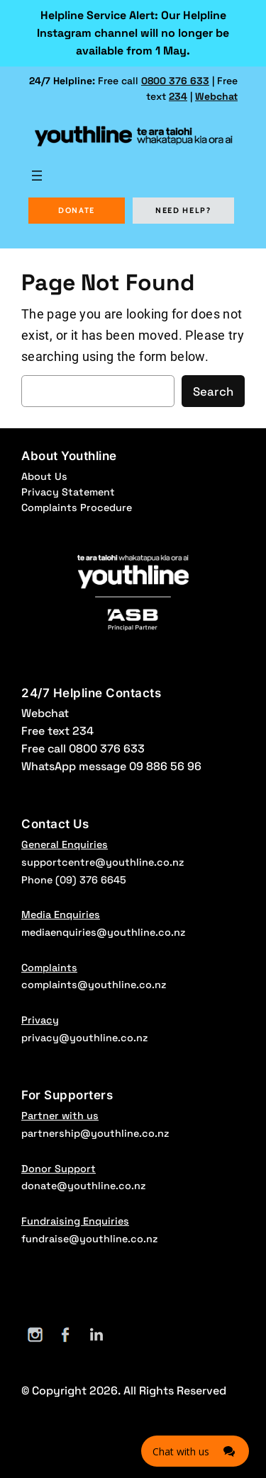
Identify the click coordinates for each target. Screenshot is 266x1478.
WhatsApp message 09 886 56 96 (111, 766)
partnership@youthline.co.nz (95, 1133)
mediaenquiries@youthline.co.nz (103, 932)
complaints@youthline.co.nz (93, 984)
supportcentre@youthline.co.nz (102, 862)
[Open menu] (36, 175)
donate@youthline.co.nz (83, 1185)
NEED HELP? (183, 210)
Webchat (216, 96)
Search (213, 391)
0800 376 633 (175, 80)
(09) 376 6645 (90, 879)
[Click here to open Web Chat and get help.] (195, 1451)
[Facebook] (65, 1335)
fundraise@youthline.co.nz (89, 1238)
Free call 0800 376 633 (83, 748)
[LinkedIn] (96, 1335)
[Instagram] (35, 1335)
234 (178, 96)
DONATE (76, 210)
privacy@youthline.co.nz (84, 1037)
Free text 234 (57, 730)
